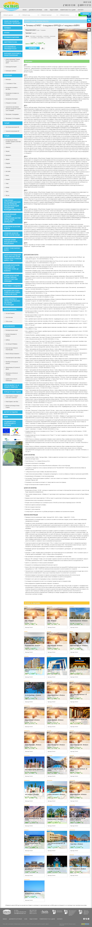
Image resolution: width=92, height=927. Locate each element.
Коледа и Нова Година (12, 392)
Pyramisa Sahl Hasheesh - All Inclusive (56, 794)
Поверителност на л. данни (67, 10)
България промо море (12, 330)
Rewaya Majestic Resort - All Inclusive (56, 695)
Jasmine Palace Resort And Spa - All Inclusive (78, 720)
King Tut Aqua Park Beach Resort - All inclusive (56, 670)
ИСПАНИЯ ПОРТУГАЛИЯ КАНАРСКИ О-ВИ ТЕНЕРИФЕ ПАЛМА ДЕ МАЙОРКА (11, 268)
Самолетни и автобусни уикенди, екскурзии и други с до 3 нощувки (13, 108)
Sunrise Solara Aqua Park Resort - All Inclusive (78, 769)
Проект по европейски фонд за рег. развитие (86, 912)
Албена (8, 339)
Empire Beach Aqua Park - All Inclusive (79, 645)
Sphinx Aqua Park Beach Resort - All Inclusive (33, 670)
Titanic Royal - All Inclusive (54, 869)
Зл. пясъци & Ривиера (11, 344)
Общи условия (54, 10)
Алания (8, 179)
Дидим (8, 159)
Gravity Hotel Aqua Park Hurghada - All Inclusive (56, 769)
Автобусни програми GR (12, 127)
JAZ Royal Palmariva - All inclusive (33, 893)
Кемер (7, 187)
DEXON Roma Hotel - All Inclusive (32, 645)
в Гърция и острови (11, 103)
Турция (6, 136)
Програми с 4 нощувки (12, 286)
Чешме (7, 151)
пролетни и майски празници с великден (12, 22)
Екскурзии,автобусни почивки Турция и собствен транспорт (13, 141)
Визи (6, 417)
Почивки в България (11, 37)
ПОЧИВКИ (7, 28)
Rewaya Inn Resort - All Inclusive (32, 720)
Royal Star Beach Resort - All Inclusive (79, 620)
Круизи (6, 32)
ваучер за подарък (11, 412)
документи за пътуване (35, 10)
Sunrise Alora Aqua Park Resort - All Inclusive (78, 695)
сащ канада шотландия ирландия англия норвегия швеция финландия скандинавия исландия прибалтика (12, 204)
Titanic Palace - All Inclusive (76, 844)
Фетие (7, 195)
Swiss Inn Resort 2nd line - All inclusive (34, 769)
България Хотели (10, 309)
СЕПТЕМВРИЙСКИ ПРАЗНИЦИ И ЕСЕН (10, 48)
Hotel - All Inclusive (29, 620)
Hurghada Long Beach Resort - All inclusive (32, 844)
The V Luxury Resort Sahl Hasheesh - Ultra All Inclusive (33, 868)
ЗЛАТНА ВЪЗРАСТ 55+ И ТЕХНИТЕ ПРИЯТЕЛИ (11, 386)
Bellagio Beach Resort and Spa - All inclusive (33, 819)
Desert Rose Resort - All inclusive (55, 819)
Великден (8, 79)
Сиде (7, 183)
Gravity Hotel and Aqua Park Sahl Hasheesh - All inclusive (77, 819)
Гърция (6, 123)
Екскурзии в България (12, 98)
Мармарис (8, 167)
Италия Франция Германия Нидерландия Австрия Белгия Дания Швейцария (12, 218)
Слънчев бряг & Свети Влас (13, 357)
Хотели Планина (10, 313)
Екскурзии (8, 75)
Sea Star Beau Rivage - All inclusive (33, 695)
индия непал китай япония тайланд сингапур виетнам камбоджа (11, 278)
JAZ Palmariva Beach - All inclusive (78, 869)
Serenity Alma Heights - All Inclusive (33, 745)
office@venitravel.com (20, 913)
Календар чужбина (11, 70)
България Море (9, 326)
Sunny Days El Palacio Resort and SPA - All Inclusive (79, 670)
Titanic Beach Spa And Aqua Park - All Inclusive (56, 844)
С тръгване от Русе (11, 83)
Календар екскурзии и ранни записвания (12, 54)
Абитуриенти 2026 (10, 42)
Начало (25, 10)
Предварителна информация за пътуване (10, 423)
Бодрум (8, 163)
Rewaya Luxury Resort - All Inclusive (78, 794)
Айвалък (8, 147)
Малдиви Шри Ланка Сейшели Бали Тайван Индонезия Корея (12, 292)
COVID (45, 10)
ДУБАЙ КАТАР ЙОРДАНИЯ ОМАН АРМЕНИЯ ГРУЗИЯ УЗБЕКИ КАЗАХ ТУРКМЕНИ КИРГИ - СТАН (12, 257)
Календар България (11, 66)
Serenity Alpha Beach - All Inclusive (55, 720)
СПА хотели (9, 321)
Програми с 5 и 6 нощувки (13, 118)
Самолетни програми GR (12, 131)
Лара (7, 191)
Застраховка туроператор (59, 911)
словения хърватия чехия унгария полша (12, 234)
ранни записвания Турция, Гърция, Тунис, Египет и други (13, 61)
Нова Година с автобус (12, 401)
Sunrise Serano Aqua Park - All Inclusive (79, 745)
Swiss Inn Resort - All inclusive (32, 794)
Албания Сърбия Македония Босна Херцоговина (10, 241)
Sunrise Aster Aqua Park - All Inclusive (56, 745)
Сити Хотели (9, 317)
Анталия (8, 171)
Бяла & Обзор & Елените (12, 353)
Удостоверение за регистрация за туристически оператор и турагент (72, 912)
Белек (7, 175)
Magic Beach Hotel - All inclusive (55, 645)
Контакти (80, 10)
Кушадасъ (8, 155)
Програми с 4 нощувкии (12, 114)
